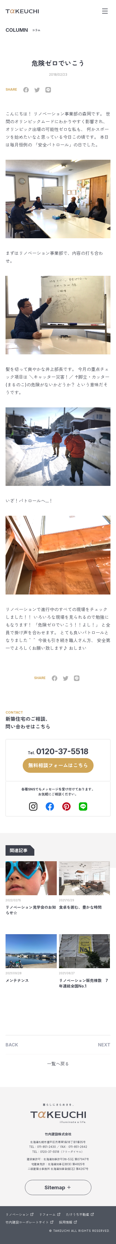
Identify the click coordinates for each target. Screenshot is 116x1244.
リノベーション (19, 1214)
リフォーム (49, 1214)
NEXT (104, 1044)
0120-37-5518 (62, 751)
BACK (12, 1044)
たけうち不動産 (80, 1214)
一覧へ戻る (58, 1064)
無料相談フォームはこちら (58, 765)
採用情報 (68, 1222)
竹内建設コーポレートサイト (29, 1222)
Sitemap (58, 1187)
